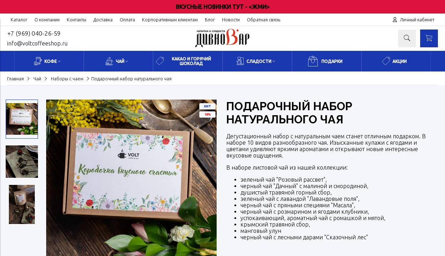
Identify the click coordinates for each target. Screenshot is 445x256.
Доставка (103, 19)
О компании (47, 19)
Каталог (19, 19)
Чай (37, 78)
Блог (210, 19)
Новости (231, 19)
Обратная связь (263, 19)
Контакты (76, 19)
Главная (15, 78)
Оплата (127, 19)
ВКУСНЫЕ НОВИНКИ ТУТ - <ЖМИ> (223, 7)
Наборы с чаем (67, 78)
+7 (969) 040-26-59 (34, 33)
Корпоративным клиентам (170, 19)
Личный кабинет (417, 19)
